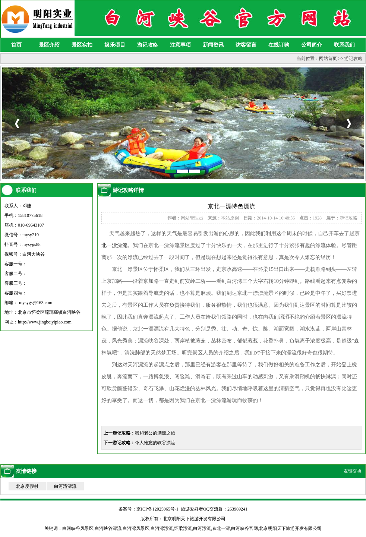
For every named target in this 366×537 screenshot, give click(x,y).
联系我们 (344, 45)
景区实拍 (82, 45)
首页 (16, 45)
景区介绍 (49, 45)
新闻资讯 (213, 45)
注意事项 (180, 45)
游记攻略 (147, 45)
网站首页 (328, 58)
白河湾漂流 (65, 486)
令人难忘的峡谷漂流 (155, 442)
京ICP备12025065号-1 (157, 509)
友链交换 (353, 471)
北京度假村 (27, 486)
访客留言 (246, 45)
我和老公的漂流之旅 (155, 433)
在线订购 (278, 45)
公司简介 (311, 45)
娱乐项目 (114, 45)
